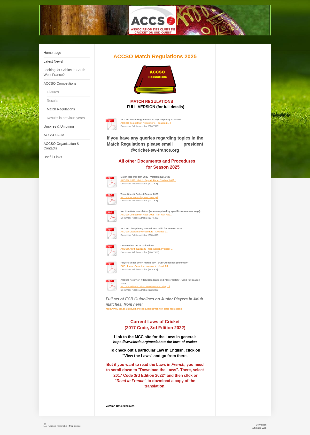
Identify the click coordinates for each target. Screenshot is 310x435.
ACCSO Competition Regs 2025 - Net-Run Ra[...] (146, 214)
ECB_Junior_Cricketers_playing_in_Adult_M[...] (145, 266)
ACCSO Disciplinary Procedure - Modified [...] (144, 231)
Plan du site (75, 426)
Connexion (261, 425)
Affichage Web (259, 428)
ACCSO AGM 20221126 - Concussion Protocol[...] (146, 248)
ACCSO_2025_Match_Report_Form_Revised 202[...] (148, 180)
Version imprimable (56, 426)
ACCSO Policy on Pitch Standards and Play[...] (145, 286)
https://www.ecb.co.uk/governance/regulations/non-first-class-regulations (144, 308)
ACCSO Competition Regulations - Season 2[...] (145, 123)
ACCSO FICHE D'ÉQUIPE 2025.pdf (139, 197)
